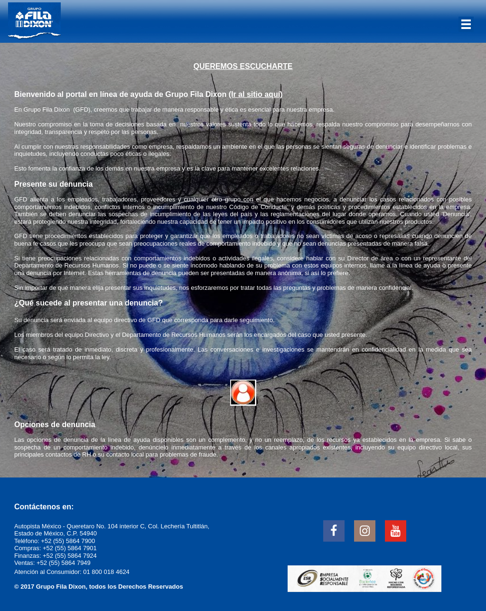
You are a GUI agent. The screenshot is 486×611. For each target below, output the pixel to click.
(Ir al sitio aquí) (256, 94)
